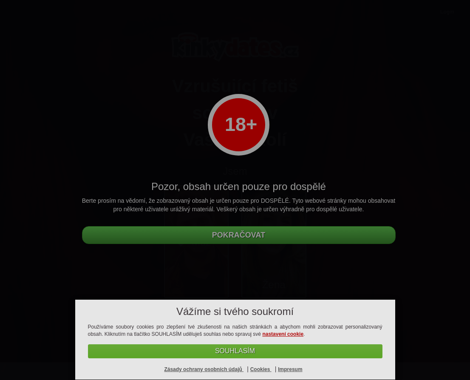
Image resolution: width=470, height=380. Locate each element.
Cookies (261, 369)
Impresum (290, 369)
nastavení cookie (282, 334)
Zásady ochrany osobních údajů (203, 369)
